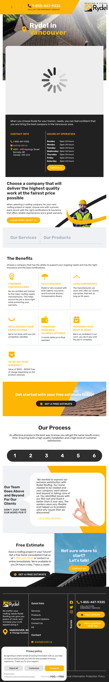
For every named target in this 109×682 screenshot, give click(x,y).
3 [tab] (46, 456)
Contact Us (37, 623)
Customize (34, 668)
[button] (11, 7)
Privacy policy (9, 674)
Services (35, 611)
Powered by (52, 677)
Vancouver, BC (19, 630)
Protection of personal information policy (19, 677)
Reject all (13, 668)
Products (36, 615)
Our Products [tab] (57, 237)
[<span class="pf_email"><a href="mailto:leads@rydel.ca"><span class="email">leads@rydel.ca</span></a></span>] (11, 145)
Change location (18, 633)
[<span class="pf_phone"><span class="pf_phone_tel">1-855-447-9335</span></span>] (29, 6)
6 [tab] (94, 456)
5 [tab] (78, 456)
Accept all (54, 668)
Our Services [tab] (23, 237)
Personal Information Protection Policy (83, 676)
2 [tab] (30, 456)
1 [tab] (15, 456)
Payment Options (40, 619)
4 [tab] (62, 456)
